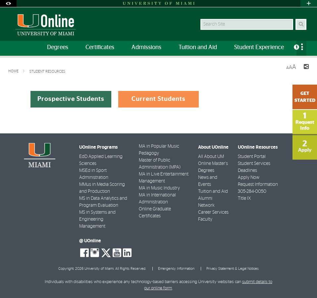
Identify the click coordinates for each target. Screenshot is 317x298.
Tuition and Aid (213, 191)
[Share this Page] (305, 67)
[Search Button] (300, 24)
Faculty (205, 219)
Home (14, 71)
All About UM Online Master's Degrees (213, 163)
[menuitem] (301, 48)
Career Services (213, 212)
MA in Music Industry (159, 188)
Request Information (258, 184)
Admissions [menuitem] (146, 47)
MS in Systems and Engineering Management (97, 219)
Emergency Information (176, 268)
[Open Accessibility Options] (8, 3)
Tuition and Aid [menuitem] (198, 47)
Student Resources (47, 71)
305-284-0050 (252, 191)
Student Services (254, 163)
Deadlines (247, 170)
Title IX (244, 198)
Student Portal (252, 156)
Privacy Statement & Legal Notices (232, 268)
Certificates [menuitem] (99, 47)
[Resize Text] (291, 67)
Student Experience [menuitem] (259, 47)
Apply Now (248, 177)
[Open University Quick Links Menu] (308, 3)
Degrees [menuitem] (57, 47)
